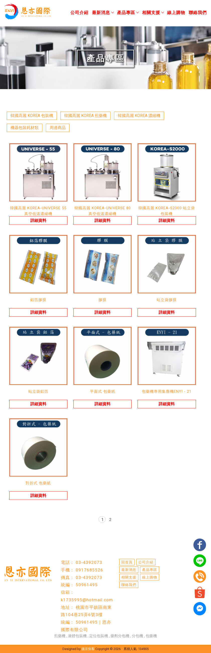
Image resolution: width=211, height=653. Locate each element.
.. (122, 649)
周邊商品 (58, 127)
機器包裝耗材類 (25, 127)
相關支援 (153, 12)
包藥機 (151, 636)
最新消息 (103, 12)
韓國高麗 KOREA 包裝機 (32, 115)
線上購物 (176, 12)
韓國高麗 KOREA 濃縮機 (139, 115)
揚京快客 (87, 649)
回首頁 (127, 562)
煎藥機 (59, 636)
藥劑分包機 (120, 636)
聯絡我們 (198, 12)
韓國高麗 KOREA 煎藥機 (85, 115)
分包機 (137, 636)
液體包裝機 (77, 636)
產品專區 (128, 12)
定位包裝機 (98, 636)
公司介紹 (79, 12)
